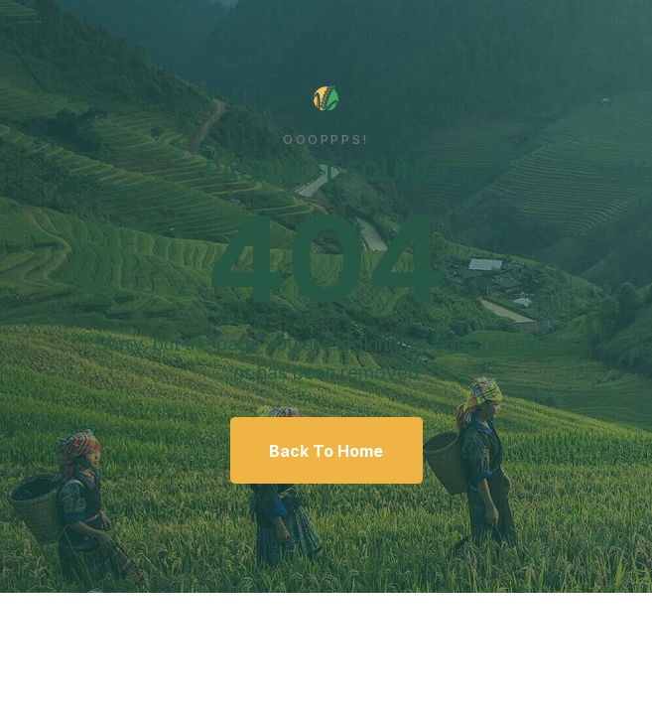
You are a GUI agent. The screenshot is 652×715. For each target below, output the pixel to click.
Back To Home (326, 451)
